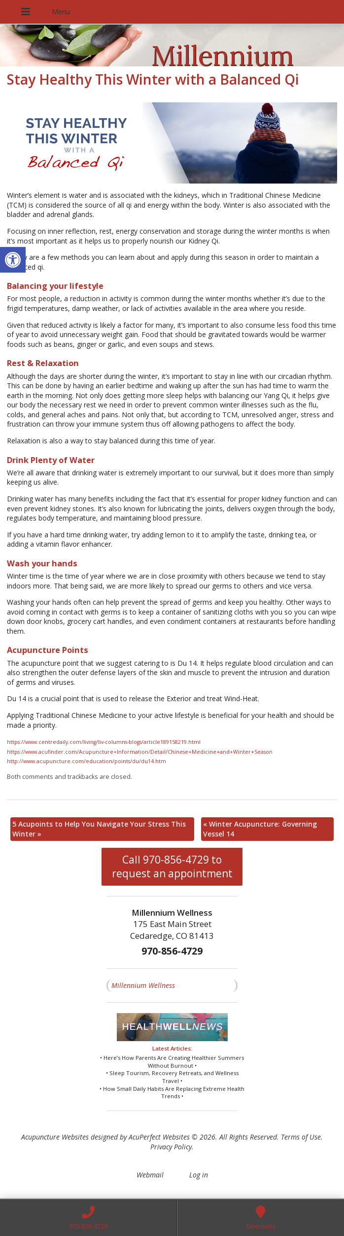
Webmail (150, 1174)
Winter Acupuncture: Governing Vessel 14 (260, 828)
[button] (13, 260)
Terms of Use (301, 1137)
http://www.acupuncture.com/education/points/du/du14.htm (86, 761)
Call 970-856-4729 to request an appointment (172, 866)
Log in (198, 1174)
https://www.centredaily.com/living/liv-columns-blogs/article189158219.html (104, 742)
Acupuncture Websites (55, 1137)
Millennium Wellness (143, 985)
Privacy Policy (171, 1146)
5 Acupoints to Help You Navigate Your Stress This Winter (99, 828)
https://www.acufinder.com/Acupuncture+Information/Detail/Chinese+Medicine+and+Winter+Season (140, 751)
